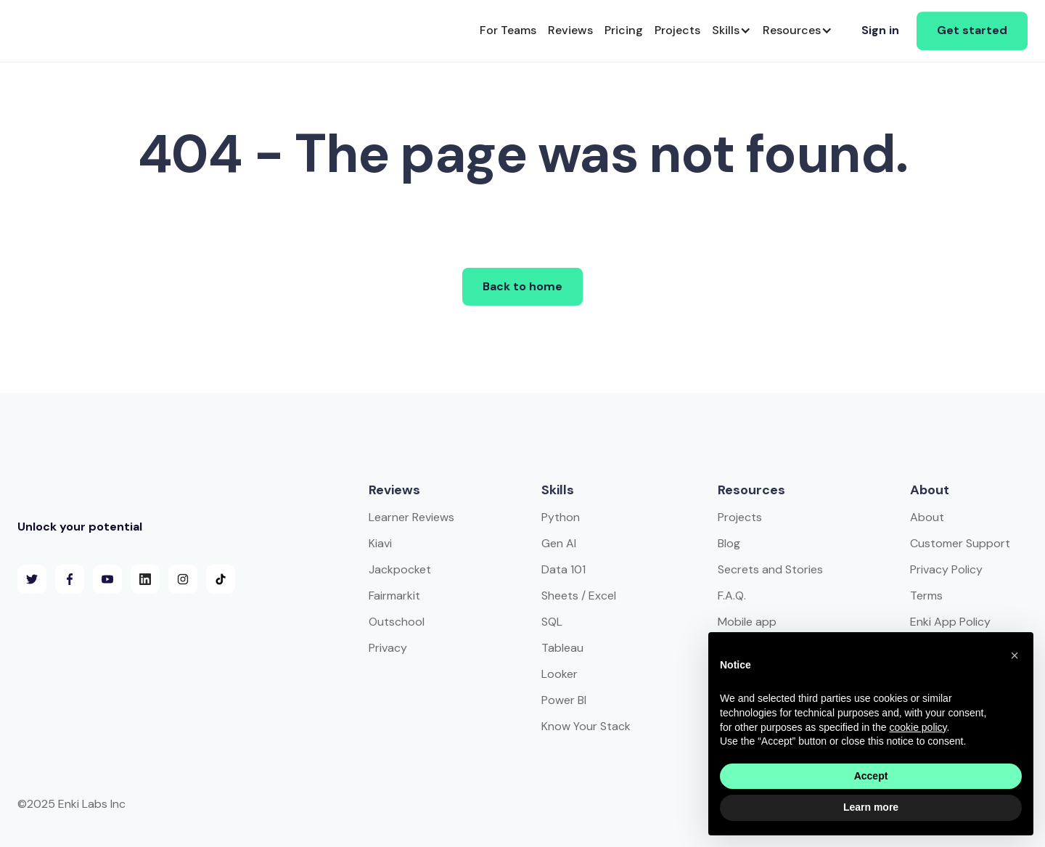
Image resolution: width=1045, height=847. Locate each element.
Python (560, 517)
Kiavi (380, 543)
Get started (972, 30)
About (927, 517)
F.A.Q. (732, 595)
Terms (926, 595)
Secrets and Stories (770, 569)
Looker (559, 674)
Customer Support (960, 543)
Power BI (563, 700)
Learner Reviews (411, 517)
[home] (69, 30)
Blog (729, 543)
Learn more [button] (870, 807)
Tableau (562, 647)
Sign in (880, 30)
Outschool (397, 621)
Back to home (522, 286)
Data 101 (563, 569)
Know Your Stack (586, 726)
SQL (551, 621)
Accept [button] (871, 776)
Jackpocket (400, 569)
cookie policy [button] (917, 727)
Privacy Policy (946, 569)
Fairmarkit (394, 595)
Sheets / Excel (578, 595)
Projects (740, 517)
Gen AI (558, 543)
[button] (731, 31)
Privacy (388, 647)
